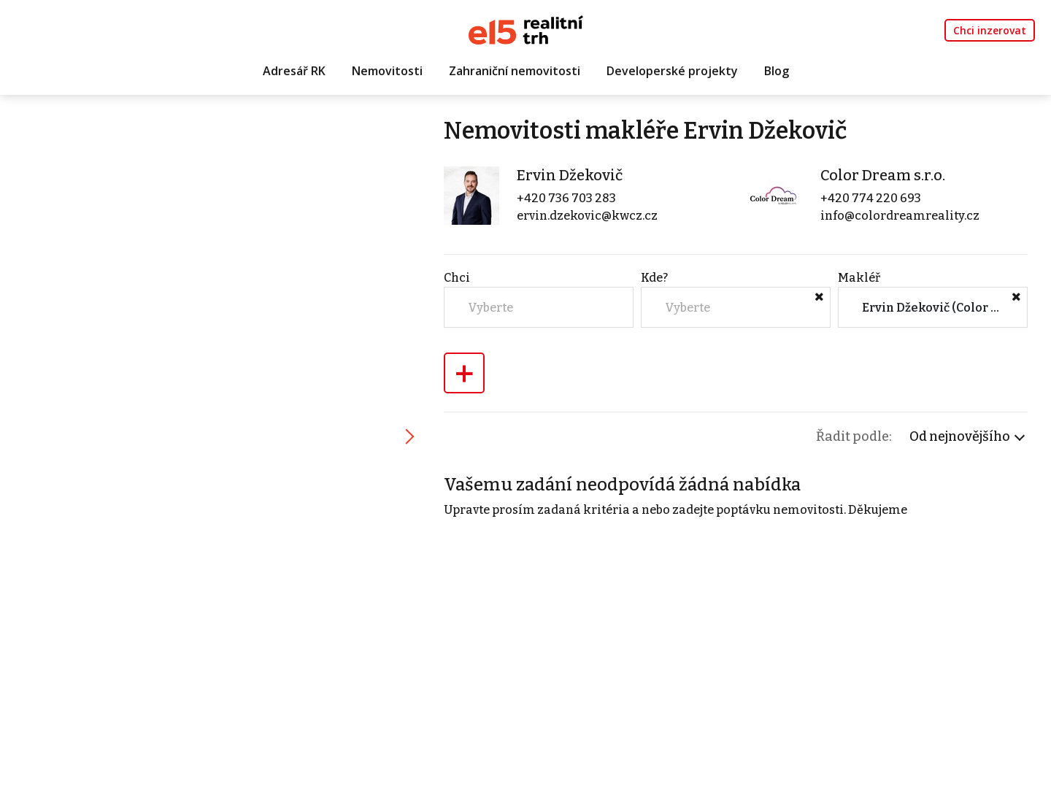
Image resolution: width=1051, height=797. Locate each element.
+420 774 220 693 (870, 198)
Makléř (859, 278)
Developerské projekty (672, 71)
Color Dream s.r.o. (882, 175)
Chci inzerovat (989, 30)
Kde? (654, 278)
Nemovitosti (387, 71)
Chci (457, 278)
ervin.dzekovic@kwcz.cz (587, 216)
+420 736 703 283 (566, 198)
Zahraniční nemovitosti (514, 71)
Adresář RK (294, 71)
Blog (776, 71)
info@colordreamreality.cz (899, 216)
